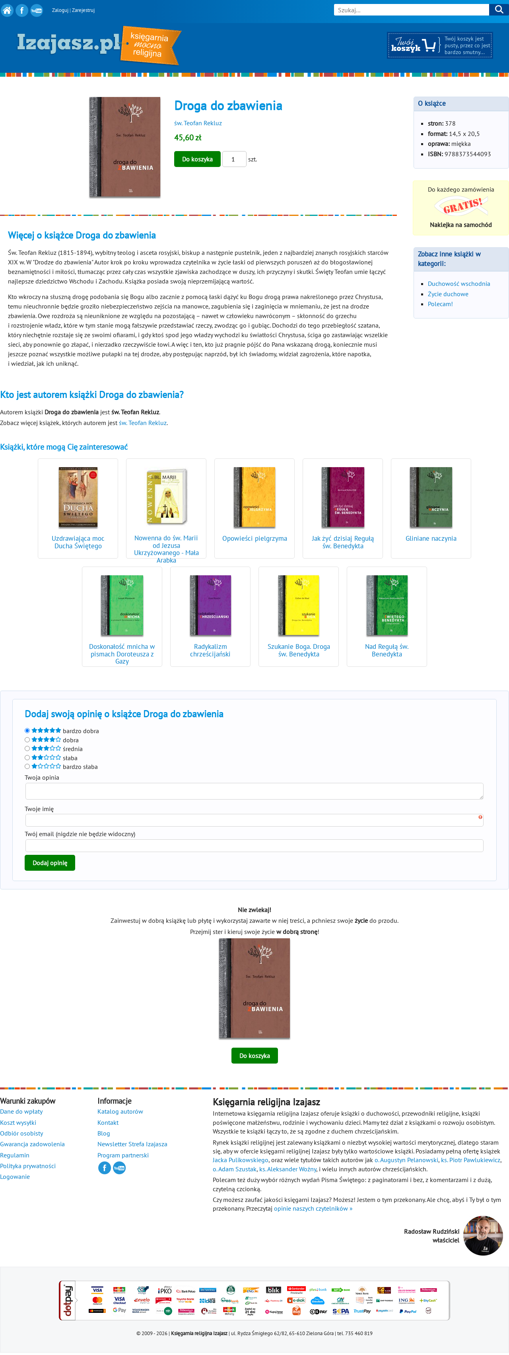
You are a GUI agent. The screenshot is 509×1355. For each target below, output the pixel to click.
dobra (52, 740)
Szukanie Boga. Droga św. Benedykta (299, 650)
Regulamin (14, 1157)
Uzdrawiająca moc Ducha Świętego (78, 542)
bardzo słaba (61, 767)
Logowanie (15, 1179)
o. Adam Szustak (234, 1171)
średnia (54, 749)
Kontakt (108, 1125)
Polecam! (440, 304)
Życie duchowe (448, 294)
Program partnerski (123, 1157)
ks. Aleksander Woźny (287, 1171)
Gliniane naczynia (431, 538)
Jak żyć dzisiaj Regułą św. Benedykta (343, 542)
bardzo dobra (62, 731)
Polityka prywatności (28, 1168)
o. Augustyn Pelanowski (406, 1162)
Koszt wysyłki (18, 1125)
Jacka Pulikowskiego (240, 1162)
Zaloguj (60, 10)
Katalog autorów (120, 1114)
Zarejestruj (83, 10)
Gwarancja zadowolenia (32, 1146)
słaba (51, 758)
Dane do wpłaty (21, 1114)
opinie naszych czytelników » (313, 1211)
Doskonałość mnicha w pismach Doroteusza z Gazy (122, 654)
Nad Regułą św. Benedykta (387, 650)
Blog (103, 1136)
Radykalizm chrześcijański (210, 650)
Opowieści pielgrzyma (254, 538)
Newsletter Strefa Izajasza (132, 1146)
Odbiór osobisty (21, 1136)
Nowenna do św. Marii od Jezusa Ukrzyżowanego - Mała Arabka (166, 549)
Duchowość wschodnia (459, 283)
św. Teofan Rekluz (198, 123)
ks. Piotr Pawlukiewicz (470, 1162)
